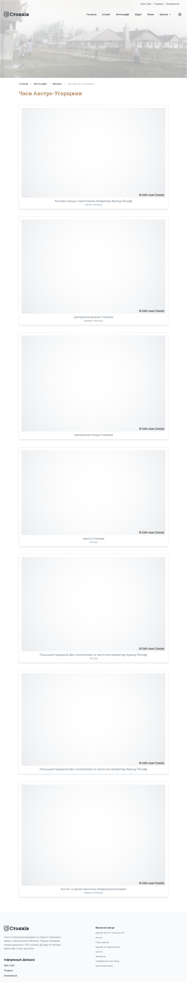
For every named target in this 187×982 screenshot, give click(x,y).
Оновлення (172, 3)
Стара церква (102, 942)
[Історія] (106, 14)
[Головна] (91, 14)
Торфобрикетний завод (107, 961)
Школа (99, 951)
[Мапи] (150, 14)
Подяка (158, 3)
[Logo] (16, 14)
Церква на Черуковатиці (108, 946)
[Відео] (138, 14)
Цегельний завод (104, 965)
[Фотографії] (122, 14)
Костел (99, 937)
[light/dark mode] (180, 14)
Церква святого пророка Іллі (110, 932)
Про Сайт (146, 3)
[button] (165, 14)
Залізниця (100, 956)
